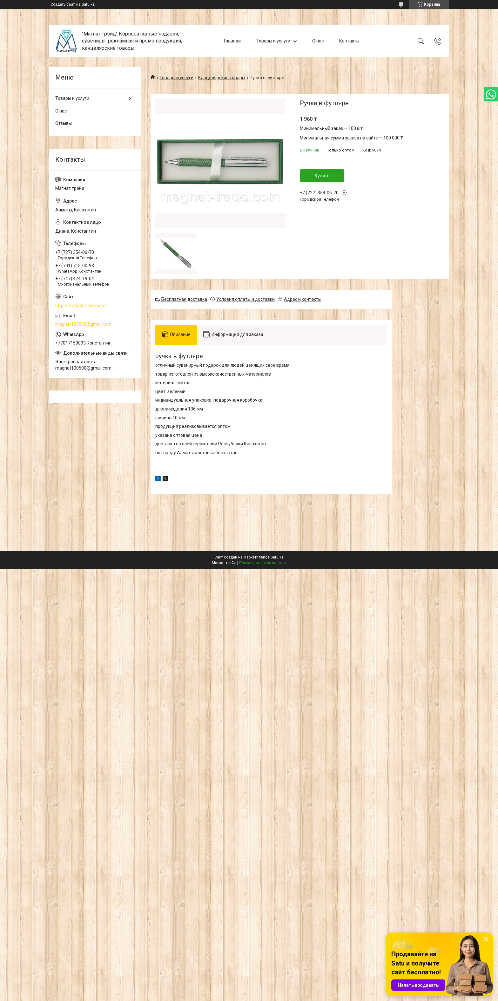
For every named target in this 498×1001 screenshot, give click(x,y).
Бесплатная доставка (184, 299)
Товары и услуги (273, 40)
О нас (318, 40)
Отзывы (63, 123)
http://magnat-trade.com (80, 305)
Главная (232, 40)
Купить (322, 175)
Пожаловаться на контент (262, 563)
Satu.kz (277, 557)
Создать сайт (62, 4)
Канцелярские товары (221, 77)
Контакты (349, 40)
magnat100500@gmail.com (83, 324)
